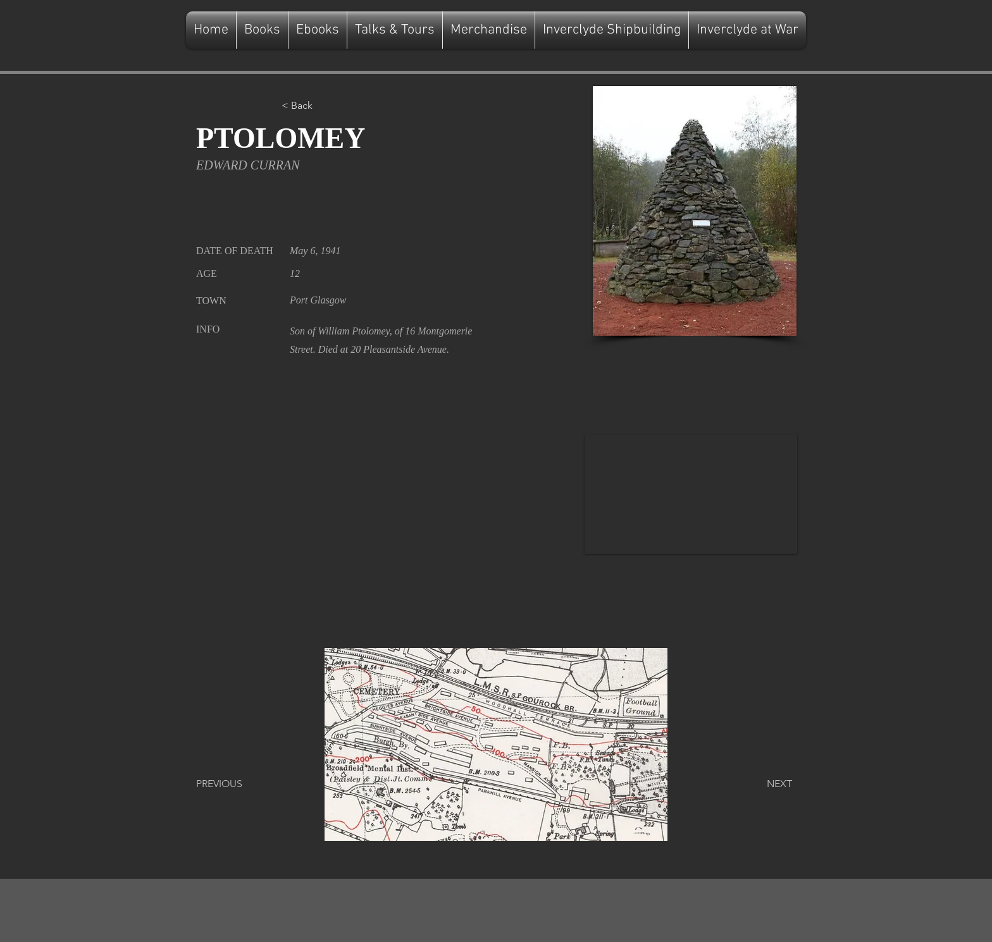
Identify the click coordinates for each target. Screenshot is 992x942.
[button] (323, 105)
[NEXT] (760, 784)
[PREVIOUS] (238, 784)
